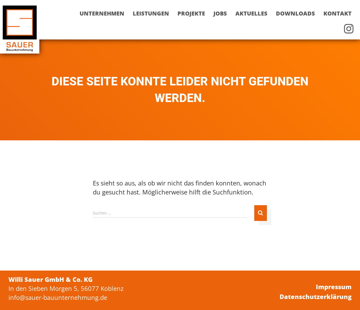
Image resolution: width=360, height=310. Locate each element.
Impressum (334, 286)
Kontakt (337, 13)
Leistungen (151, 13)
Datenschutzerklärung (316, 296)
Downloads (295, 13)
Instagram (348, 29)
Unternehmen (102, 13)
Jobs (220, 13)
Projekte (191, 13)
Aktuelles (251, 13)
